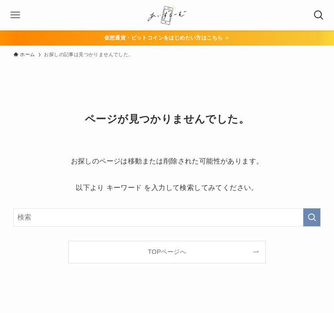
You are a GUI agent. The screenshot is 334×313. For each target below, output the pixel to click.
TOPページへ (167, 251)
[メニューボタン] (15, 15)
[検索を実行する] (312, 217)
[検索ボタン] (319, 15)
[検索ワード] (167, 217)
